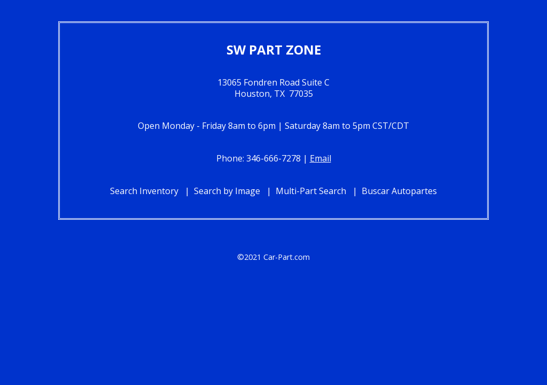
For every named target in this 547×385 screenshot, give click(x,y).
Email (320, 158)
